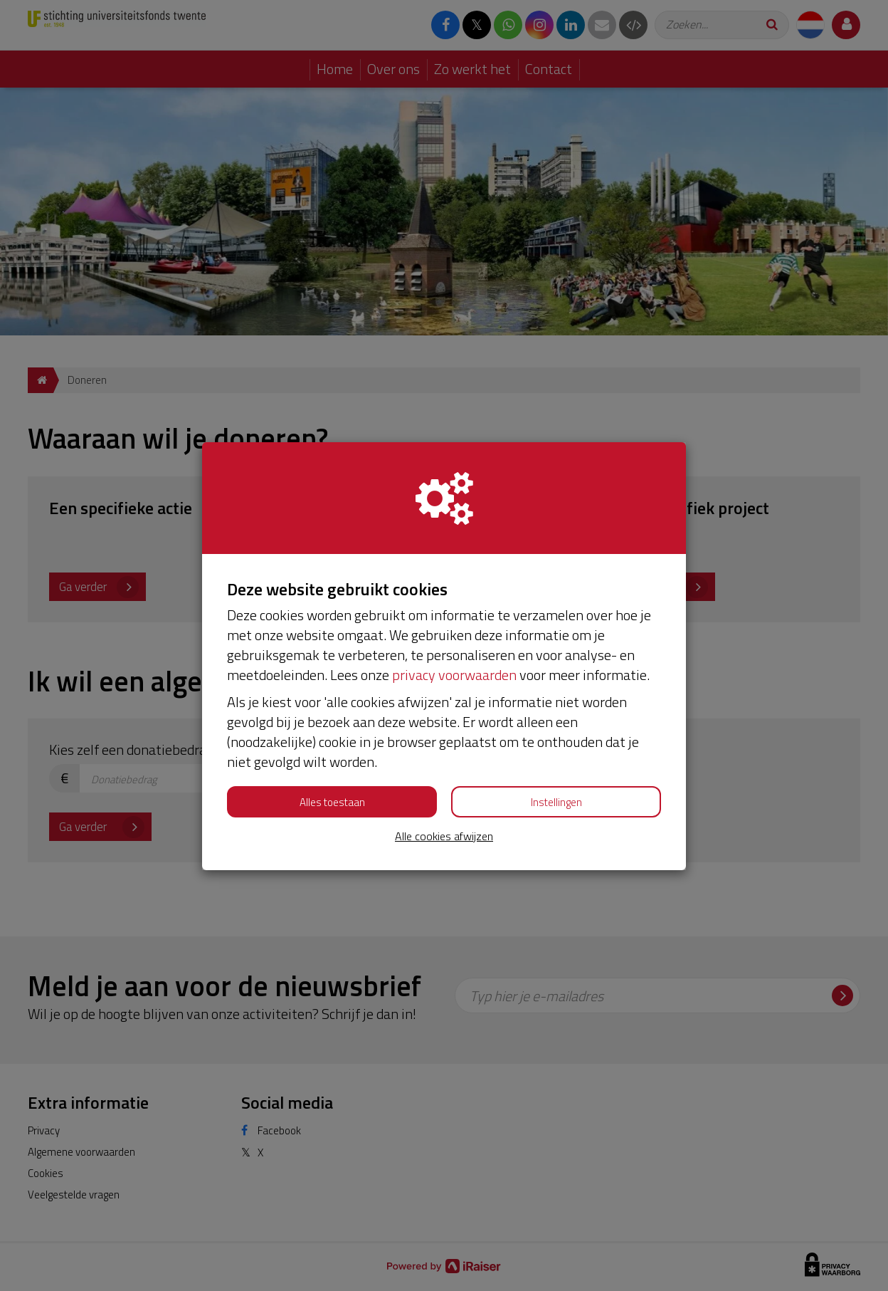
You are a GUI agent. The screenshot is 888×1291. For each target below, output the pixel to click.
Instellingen (556, 802)
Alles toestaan (332, 802)
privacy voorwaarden (454, 675)
